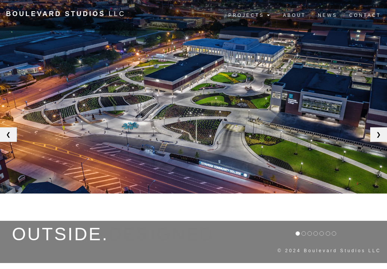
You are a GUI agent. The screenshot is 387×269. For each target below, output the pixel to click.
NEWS (327, 15)
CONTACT (365, 15)
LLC (66, 14)
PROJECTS (249, 15)
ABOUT (294, 15)
